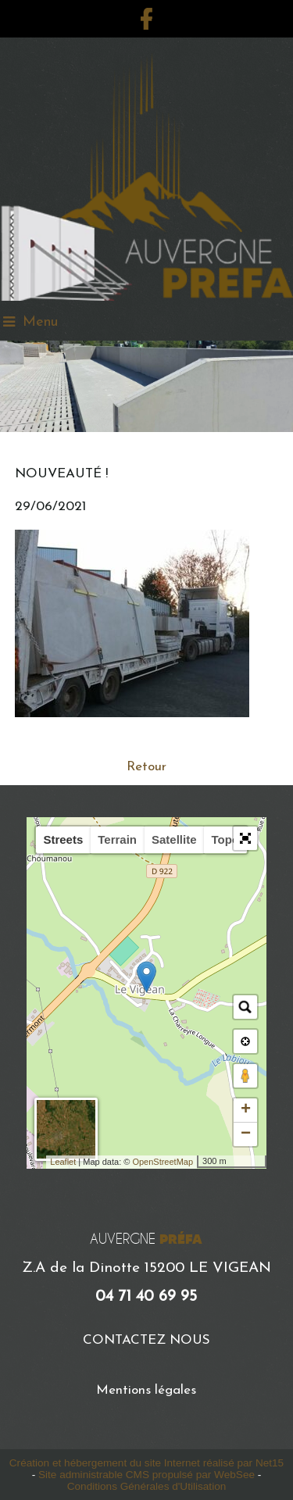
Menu (40, 322)
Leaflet (63, 1161)
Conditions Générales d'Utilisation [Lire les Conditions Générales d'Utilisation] (147, 1486)
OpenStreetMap (162, 1161)
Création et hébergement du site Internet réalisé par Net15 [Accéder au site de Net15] (146, 1463)
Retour (146, 766)
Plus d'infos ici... (75, 734)
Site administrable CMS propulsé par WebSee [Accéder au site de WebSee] (146, 1474)
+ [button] (246, 1110)
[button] (245, 838)
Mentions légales (146, 1390)
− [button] (246, 1134)
